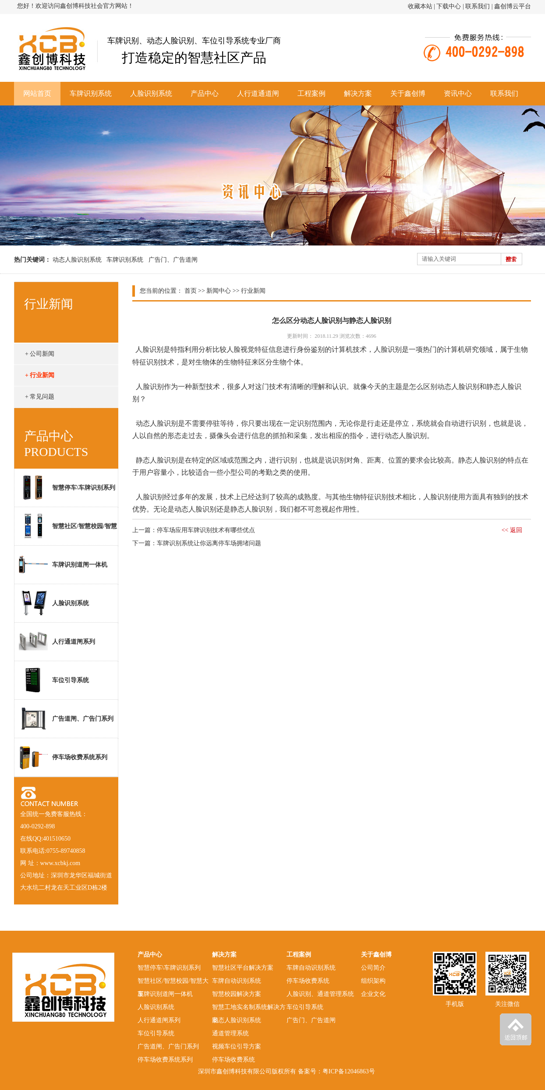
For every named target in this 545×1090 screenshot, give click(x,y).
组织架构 (373, 981)
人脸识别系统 (151, 93)
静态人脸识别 (157, 460)
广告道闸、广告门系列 (66, 718)
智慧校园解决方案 (236, 994)
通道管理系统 (230, 1033)
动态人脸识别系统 (77, 259)
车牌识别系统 (91, 93)
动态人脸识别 (157, 423)
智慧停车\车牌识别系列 (67, 487)
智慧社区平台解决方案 (242, 967)
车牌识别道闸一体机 (63, 564)
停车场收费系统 (233, 1059)
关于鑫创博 (407, 93)
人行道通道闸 (258, 93)
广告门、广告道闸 (173, 259)
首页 (190, 290)
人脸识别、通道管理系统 (320, 994)
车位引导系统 (54, 680)
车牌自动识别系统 (236, 981)
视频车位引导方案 (236, 1046)
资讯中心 (458, 93)
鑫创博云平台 (512, 6)
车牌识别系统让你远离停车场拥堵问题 (209, 543)
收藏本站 (420, 6)
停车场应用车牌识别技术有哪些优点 (206, 530)
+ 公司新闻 (39, 353)
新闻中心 (218, 290)
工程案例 (311, 93)
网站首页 (37, 93)
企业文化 (373, 994)
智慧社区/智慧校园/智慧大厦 (65, 529)
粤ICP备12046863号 (348, 1071)
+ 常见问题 (39, 396)
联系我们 (477, 6)
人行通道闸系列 (57, 641)
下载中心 (448, 6)
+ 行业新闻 (39, 375)
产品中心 (205, 93)
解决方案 (358, 93)
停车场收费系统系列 (63, 757)
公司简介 (373, 967)
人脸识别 (149, 349)
